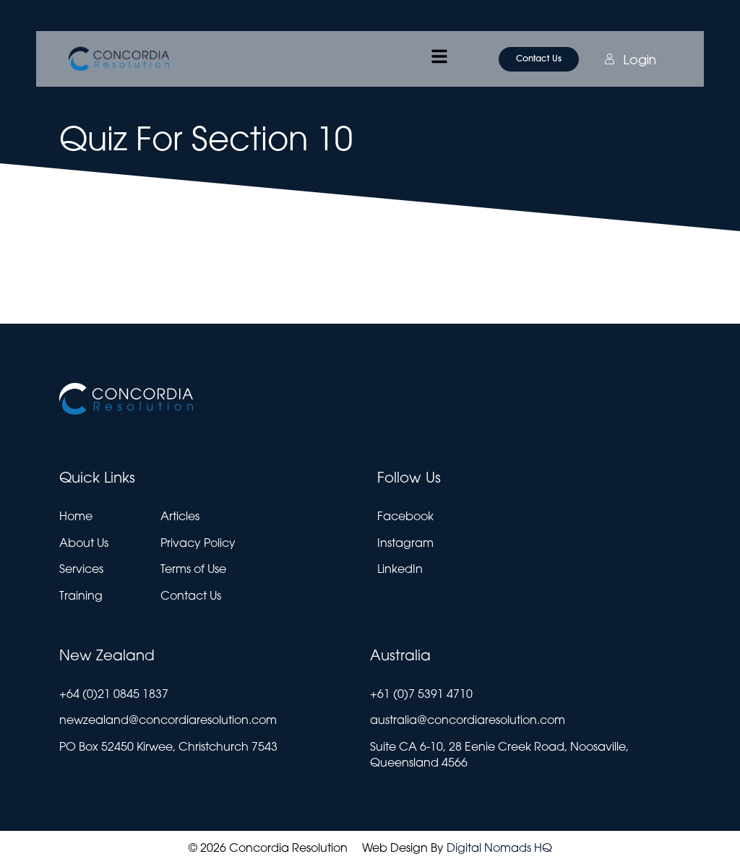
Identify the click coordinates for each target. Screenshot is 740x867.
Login (615, 59)
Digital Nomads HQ (499, 849)
